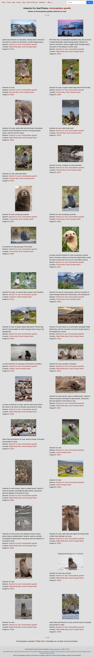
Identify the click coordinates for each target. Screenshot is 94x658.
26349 (59, 487)
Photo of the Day (32, 2)
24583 (59, 94)
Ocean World (33, 651)
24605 (12, 254)
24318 (59, 54)
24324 (12, 140)
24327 (59, 408)
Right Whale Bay (15, 47)
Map (23, 2)
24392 (12, 94)
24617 (59, 267)
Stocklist (85, 651)
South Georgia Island (29, 47)
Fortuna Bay (60, 92)
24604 (59, 221)
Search (18, 2)
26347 (59, 455)
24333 (59, 580)
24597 (12, 221)
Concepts (68, 651)
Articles (47, 653)
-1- (46, 15)
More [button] (49, 2)
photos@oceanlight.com (55, 649)
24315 (59, 338)
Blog (13, 2)
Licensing (42, 653)
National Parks (45, 651)
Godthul (12, 368)
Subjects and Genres (76, 651)
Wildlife (39, 651)
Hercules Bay (14, 92)
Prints (89, 651)
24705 (12, 371)
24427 (59, 172)
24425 (12, 181)
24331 (12, 548)
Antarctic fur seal (15, 44)
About (9, 2)
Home (4, 2)
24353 (12, 500)
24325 (59, 543)
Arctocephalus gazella (60, 8)
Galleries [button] (42, 2)
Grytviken (12, 297)
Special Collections (60, 651)
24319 (59, 371)
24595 (12, 338)
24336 (59, 632)
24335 (12, 629)
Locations (52, 651)
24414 (12, 299)
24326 (12, 414)
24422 (59, 135)
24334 (12, 49)
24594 (59, 301)
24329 (12, 589)
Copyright (52, 653)
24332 (12, 449)
